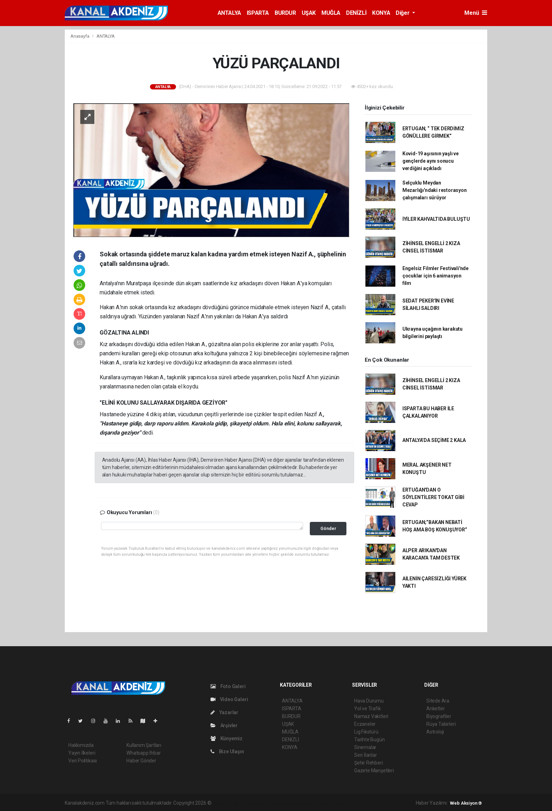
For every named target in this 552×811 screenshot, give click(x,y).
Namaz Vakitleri (371, 716)
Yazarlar (224, 712)
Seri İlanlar (365, 755)
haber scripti (284, 803)
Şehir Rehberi (368, 763)
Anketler (435, 708)
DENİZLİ (356, 13)
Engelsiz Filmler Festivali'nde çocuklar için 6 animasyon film (435, 276)
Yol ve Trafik (367, 708)
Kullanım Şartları (143, 745)
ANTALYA (229, 13)
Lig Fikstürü (366, 732)
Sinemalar (365, 747)
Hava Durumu (369, 701)
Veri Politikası (82, 760)
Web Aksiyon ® (466, 803)
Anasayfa (80, 36)
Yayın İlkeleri (81, 753)
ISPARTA (258, 13)
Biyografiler (438, 716)
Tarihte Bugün (369, 739)
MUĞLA (330, 13)
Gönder (328, 528)
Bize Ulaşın (227, 751)
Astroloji (435, 732)
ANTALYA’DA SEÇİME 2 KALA (434, 440)
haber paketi (256, 803)
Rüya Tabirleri (441, 724)
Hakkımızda (81, 745)
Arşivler (224, 725)
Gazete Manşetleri (374, 770)
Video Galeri (229, 699)
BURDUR (285, 13)
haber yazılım (313, 803)
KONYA (381, 13)
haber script (342, 803)
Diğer (403, 13)
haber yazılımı (227, 803)
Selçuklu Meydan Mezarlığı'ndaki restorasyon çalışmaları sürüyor (434, 190)
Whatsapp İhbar (143, 753)
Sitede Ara (437, 701)
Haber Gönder (141, 760)
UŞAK (309, 13)
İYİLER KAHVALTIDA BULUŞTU (436, 219)
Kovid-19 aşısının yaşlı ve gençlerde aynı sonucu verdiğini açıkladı (430, 161)
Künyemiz (227, 738)
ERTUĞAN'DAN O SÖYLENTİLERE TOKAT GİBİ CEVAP (433, 497)
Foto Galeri (228, 686)
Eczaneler (365, 724)
